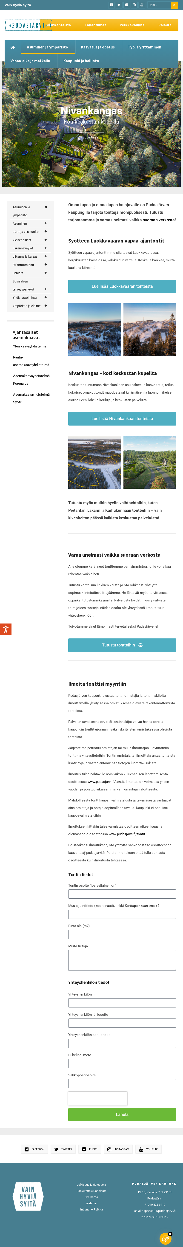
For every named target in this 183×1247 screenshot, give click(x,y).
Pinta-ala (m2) (79, 926)
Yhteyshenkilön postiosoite (89, 1035)
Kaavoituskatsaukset (34, 317)
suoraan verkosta (159, 219)
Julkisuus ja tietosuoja (91, 1184)
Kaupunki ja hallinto (81, 60)
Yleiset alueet (30, 240)
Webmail (91, 1203)
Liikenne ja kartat (30, 257)
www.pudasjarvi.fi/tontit (106, 782)
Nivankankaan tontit (32, 334)
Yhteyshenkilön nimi (83, 994)
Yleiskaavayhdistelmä (29, 460)
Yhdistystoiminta (30, 412)
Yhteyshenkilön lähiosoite (88, 1015)
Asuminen (30, 224)
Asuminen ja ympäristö (47, 47)
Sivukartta (91, 1197)
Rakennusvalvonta (32, 372)
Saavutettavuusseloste (91, 1191)
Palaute (165, 25)
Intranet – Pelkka (91, 1209)
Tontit (26, 362)
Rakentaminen (30, 265)
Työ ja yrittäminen (144, 47)
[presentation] (97, 1099)
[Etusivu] (13, 47)
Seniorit (30, 387)
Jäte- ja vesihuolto (30, 232)
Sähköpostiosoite (82, 1075)
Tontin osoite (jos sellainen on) (92, 885)
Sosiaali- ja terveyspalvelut (30, 401)
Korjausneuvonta (32, 289)
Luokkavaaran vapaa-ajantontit (34, 350)
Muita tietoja (78, 946)
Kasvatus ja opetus (98, 47)
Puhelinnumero (79, 1055)
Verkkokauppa (132, 25)
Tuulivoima (31, 379)
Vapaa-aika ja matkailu (30, 60)
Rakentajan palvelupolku (27, 277)
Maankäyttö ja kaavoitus (32, 303)
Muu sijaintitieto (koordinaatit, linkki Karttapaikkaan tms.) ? (113, 906)
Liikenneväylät (30, 248)
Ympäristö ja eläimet (30, 420)
